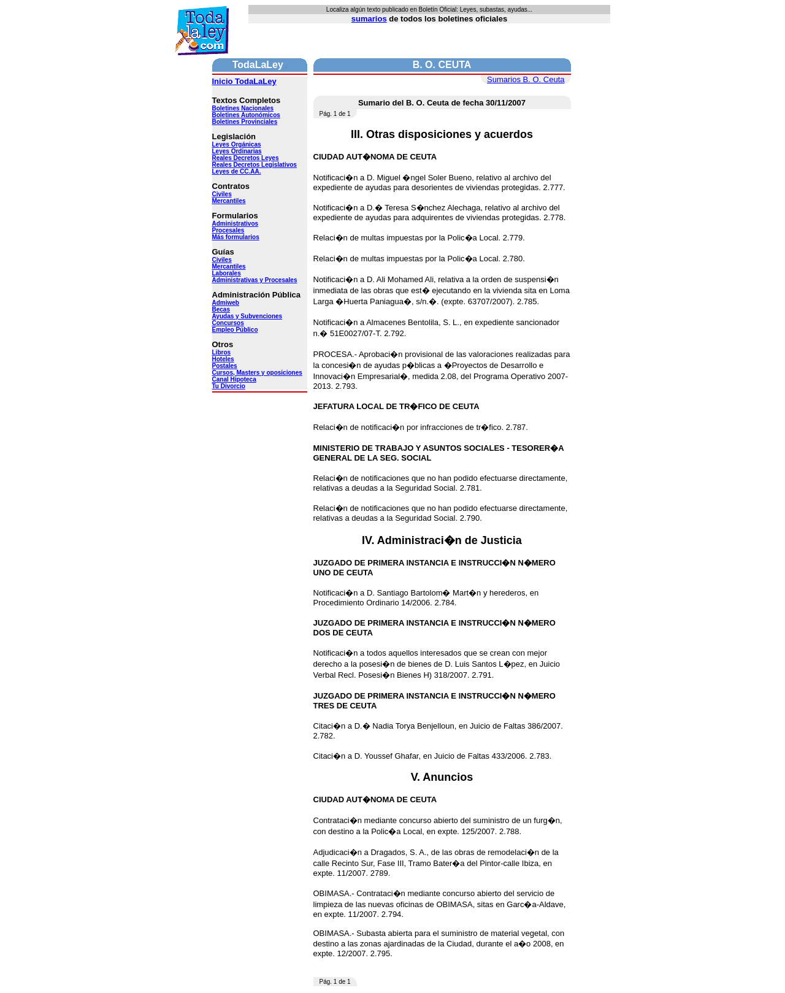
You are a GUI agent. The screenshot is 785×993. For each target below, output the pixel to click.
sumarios (369, 18)
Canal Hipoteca (234, 379)
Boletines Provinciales (245, 121)
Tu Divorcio (228, 386)
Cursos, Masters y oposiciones (257, 372)
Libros (221, 352)
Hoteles (223, 359)
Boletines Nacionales (243, 108)
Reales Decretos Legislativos (254, 164)
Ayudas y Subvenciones (247, 316)
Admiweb (225, 302)
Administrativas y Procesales (254, 280)
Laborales (226, 273)
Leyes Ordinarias (237, 151)
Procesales (228, 230)
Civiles (222, 194)
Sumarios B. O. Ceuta (525, 79)
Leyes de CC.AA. (236, 171)
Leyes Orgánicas (236, 144)
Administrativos (235, 223)
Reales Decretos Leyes (245, 158)
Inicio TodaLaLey (244, 81)
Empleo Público (235, 329)
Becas (221, 309)
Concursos (228, 323)
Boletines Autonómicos (246, 115)
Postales (224, 365)
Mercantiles (229, 200)
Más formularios (235, 237)
